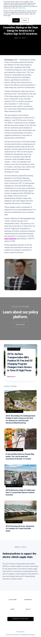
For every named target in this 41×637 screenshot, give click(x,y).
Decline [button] (25, 20)
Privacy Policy (21, 8)
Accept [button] (16, 20)
